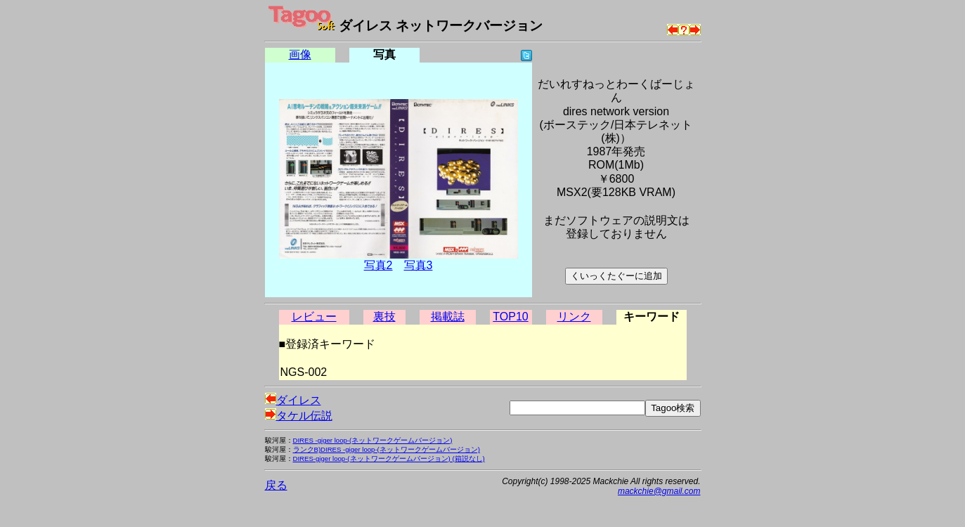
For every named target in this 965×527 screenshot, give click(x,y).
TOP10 (510, 317)
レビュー (314, 317)
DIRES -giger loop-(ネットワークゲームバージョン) (373, 440)
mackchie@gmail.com (659, 491)
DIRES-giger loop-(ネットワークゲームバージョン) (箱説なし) (389, 458)
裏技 (384, 317)
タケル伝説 (298, 416)
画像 (300, 54)
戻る (276, 485)
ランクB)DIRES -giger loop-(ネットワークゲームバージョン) (387, 449)
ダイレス (293, 400)
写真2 (378, 265)
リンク (574, 317)
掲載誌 (448, 317)
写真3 (418, 265)
